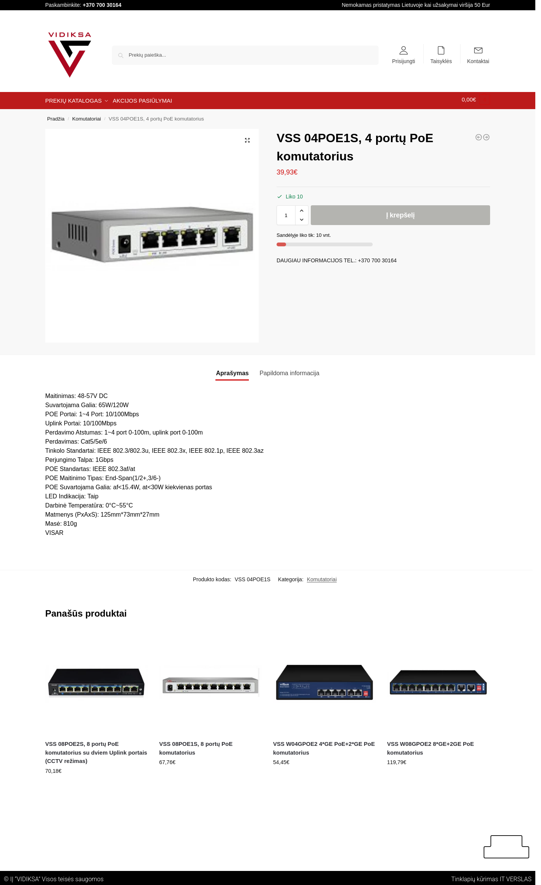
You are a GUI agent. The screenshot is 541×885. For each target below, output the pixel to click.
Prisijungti (403, 60)
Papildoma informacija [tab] (289, 370)
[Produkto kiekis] (286, 212)
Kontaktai (478, 60)
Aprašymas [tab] (232, 370)
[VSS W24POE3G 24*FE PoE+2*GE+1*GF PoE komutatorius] (478, 134)
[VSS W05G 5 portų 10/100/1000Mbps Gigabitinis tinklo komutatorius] (486, 134)
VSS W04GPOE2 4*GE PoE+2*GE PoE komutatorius (324, 745)
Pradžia (56, 116)
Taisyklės (441, 60)
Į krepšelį (400, 212)
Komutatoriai (86, 116)
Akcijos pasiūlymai (515, 847)
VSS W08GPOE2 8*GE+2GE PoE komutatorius (430, 745)
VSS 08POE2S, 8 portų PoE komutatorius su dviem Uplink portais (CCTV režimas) (96, 750)
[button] (247, 138)
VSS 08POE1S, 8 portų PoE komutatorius (196, 745)
